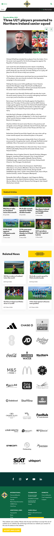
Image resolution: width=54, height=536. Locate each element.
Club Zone (13, 506)
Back (2, 9)
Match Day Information (16, 501)
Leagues (44, 499)
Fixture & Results (46, 495)
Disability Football (33, 498)
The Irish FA (13, 513)
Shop (11, 517)
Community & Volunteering (32, 501)
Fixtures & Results (15, 495)
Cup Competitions (47, 497)
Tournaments (14, 497)
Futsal (30, 504)
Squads (12, 499)
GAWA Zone (13, 504)
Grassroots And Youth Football (32, 495)
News (11, 515)
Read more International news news (40, 254)
